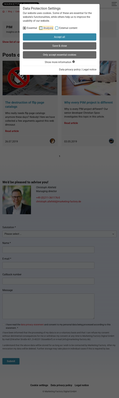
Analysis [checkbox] (48, 28)
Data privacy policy (70, 69)
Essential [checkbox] (32, 28)
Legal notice (89, 69)
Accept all (59, 36)
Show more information (59, 62)
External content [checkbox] (68, 28)
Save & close (59, 45)
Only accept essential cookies (59, 54)
